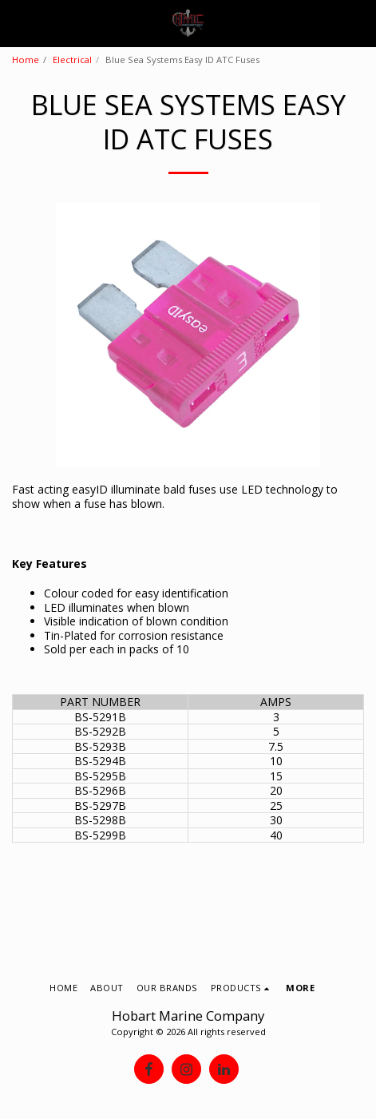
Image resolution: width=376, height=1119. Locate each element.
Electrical (72, 59)
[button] (17, 22)
